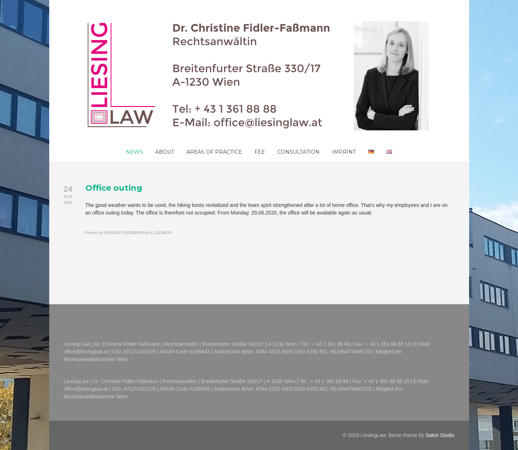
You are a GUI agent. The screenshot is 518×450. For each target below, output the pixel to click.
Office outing (113, 188)
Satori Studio (439, 435)
